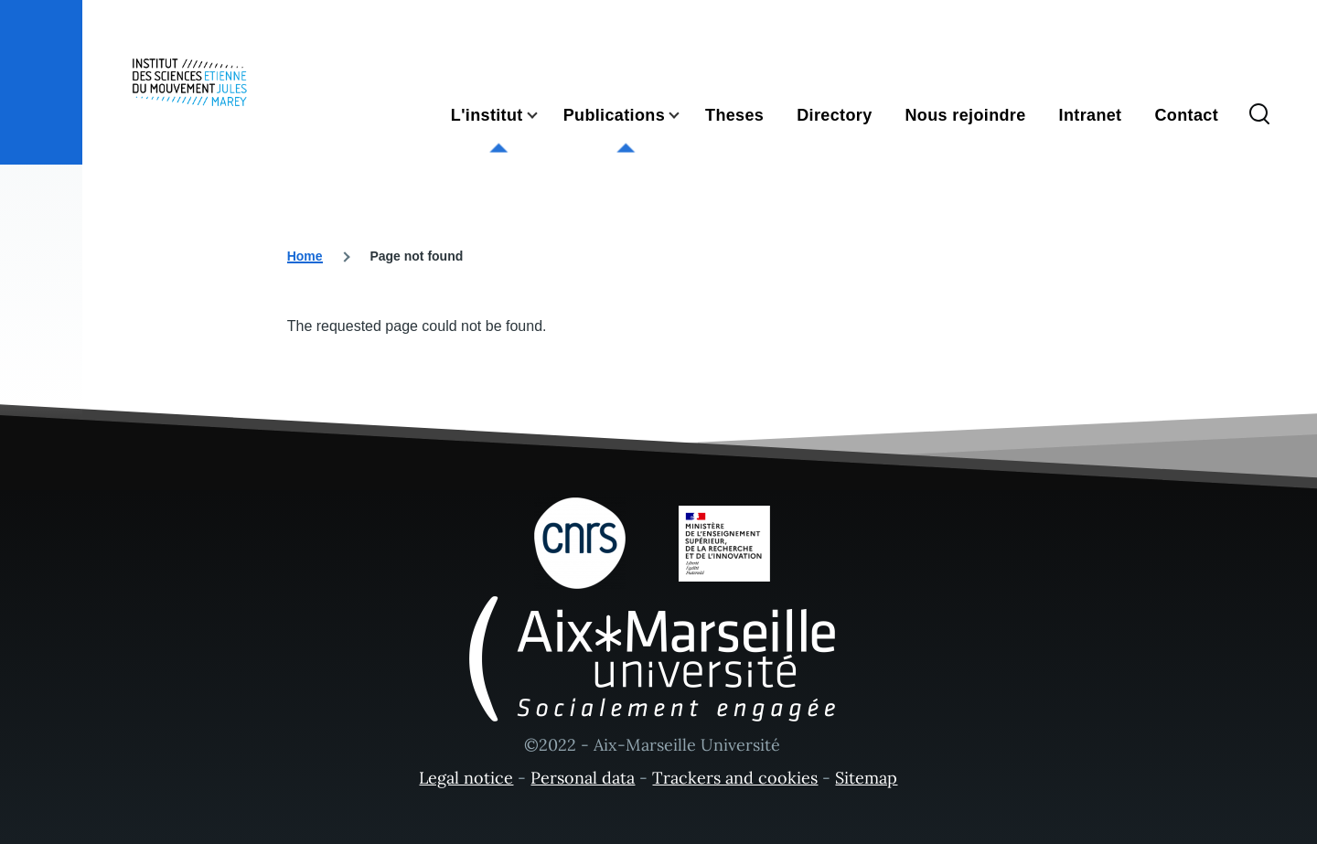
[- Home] (189, 82)
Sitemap (866, 777)
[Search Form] (1259, 115)
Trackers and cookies (735, 777)
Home (305, 256)
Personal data (582, 777)
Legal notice (466, 777)
